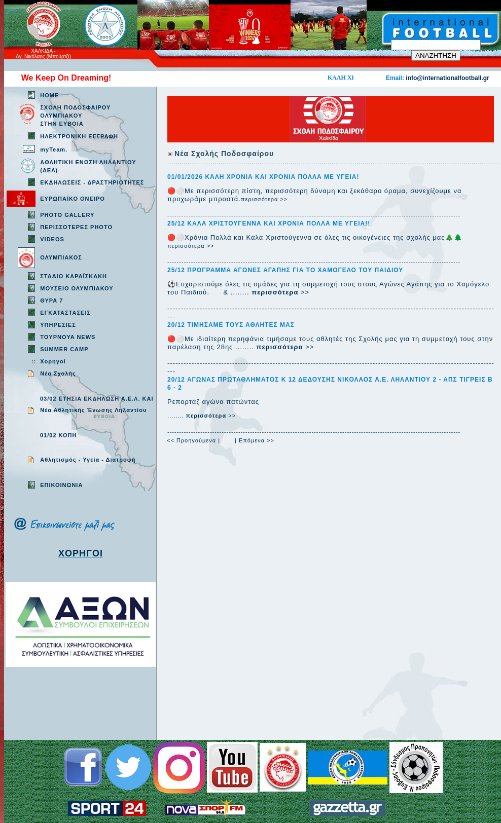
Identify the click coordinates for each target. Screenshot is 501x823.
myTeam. (53, 149)
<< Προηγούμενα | (193, 440)
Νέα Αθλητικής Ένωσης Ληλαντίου (93, 410)
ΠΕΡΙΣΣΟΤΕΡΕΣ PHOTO (76, 227)
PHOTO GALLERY (67, 215)
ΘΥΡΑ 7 (51, 300)
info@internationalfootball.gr (447, 78)
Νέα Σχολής (58, 373)
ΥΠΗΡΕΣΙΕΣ (58, 325)
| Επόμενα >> (254, 440)
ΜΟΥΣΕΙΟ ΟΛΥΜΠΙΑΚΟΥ (76, 288)
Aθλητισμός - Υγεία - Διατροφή (87, 460)
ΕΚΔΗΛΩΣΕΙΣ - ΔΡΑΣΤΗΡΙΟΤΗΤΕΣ (92, 182)
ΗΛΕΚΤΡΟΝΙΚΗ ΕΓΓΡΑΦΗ (79, 136)
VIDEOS (52, 239)
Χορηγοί (52, 361)
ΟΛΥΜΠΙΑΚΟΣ (61, 257)
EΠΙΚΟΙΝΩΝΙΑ (61, 485)
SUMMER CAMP (64, 349)
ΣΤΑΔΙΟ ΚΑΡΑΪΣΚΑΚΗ (73, 276)
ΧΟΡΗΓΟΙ (80, 553)
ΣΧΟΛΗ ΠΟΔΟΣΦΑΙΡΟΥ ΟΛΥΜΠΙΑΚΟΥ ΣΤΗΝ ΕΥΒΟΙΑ (75, 115)
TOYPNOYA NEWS (67, 337)
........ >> (201, 416)
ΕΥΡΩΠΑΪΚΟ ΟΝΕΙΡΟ (72, 199)
